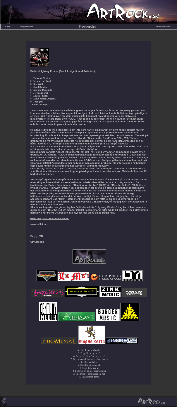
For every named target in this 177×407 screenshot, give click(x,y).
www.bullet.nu (38, 224)
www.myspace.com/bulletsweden (49, 218)
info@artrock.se (26, 27)
